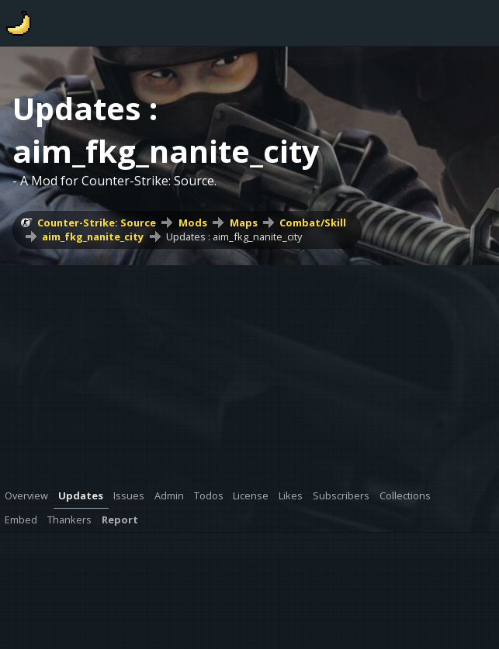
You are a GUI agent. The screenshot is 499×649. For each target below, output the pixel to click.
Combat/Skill (312, 223)
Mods (192, 223)
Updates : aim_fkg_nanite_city (234, 236)
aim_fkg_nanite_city (93, 236)
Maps (244, 223)
